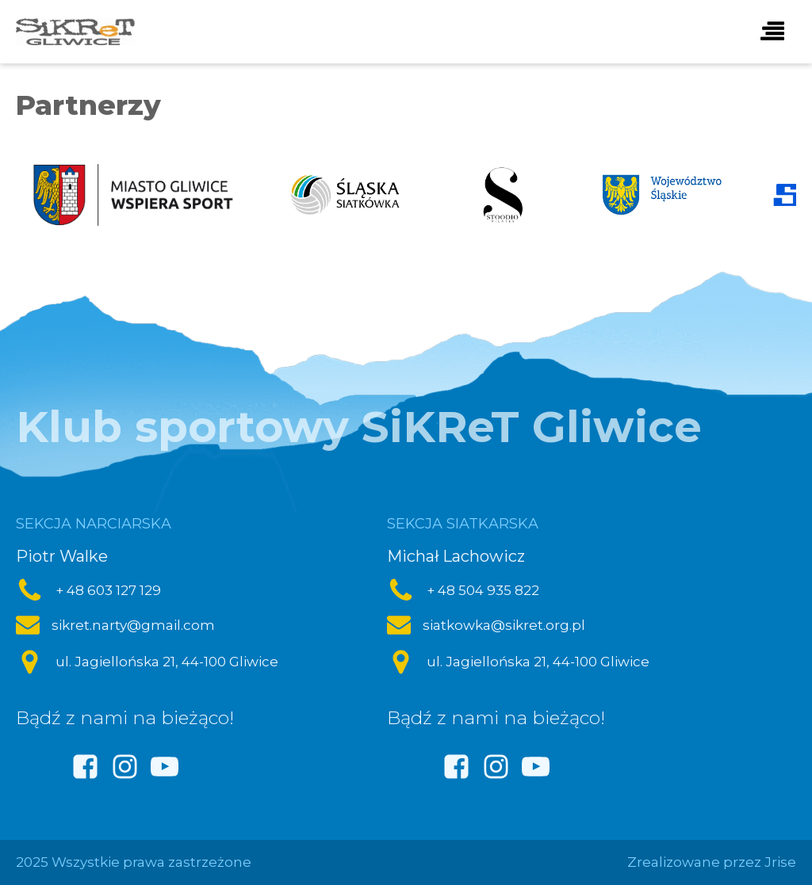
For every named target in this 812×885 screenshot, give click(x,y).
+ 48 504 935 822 (483, 590)
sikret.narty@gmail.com (133, 625)
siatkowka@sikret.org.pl (504, 625)
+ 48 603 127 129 (108, 590)
